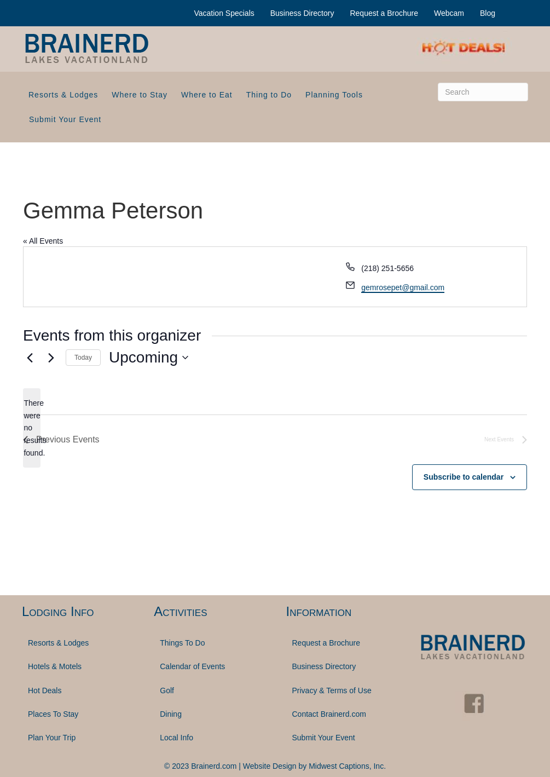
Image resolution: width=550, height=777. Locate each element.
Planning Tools (334, 94)
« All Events (43, 241)
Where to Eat (207, 94)
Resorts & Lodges (63, 94)
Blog (487, 13)
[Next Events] (50, 357)
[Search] (483, 92)
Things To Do (182, 642)
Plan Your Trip (52, 737)
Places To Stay (53, 714)
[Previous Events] (29, 357)
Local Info (176, 737)
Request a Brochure (384, 13)
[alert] (31, 428)
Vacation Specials (224, 13)
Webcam (449, 13)
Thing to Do (269, 94)
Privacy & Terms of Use (332, 690)
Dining (171, 714)
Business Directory (302, 13)
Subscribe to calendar (463, 477)
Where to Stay (139, 94)
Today (83, 357)
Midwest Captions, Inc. (347, 766)
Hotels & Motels (55, 666)
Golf (167, 690)
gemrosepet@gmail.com (402, 287)
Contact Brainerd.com (329, 714)
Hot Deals (44, 690)
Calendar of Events (192, 666)
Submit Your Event (65, 119)
